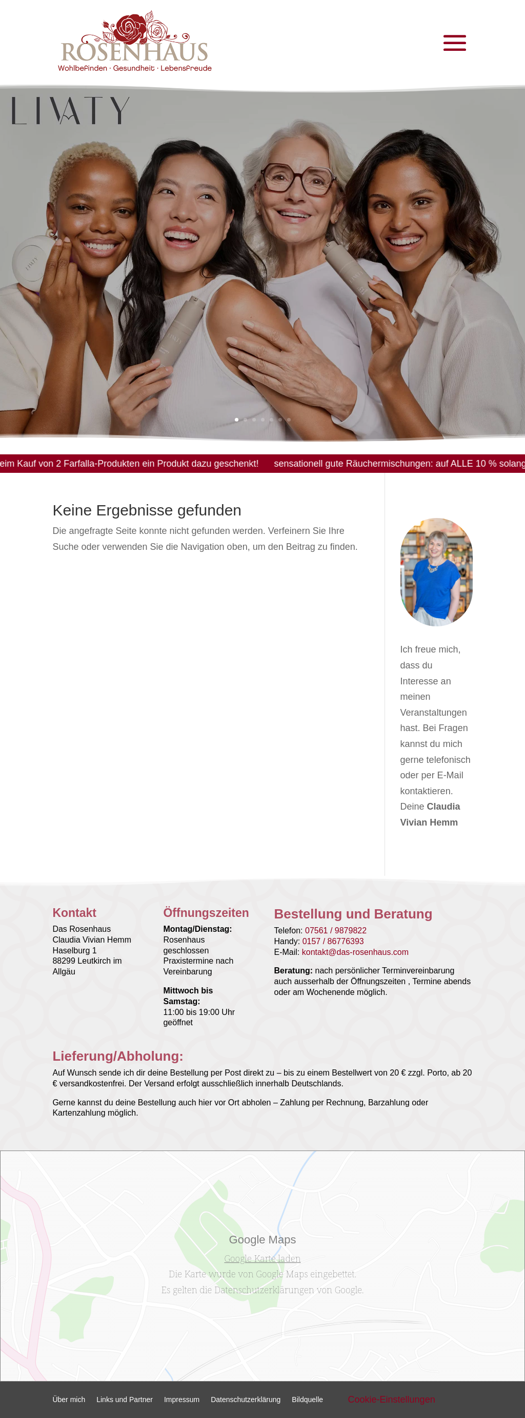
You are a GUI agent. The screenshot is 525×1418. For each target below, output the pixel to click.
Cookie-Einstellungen (391, 1399)
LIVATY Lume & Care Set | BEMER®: (213, 233)
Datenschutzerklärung (245, 1400)
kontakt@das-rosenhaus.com (355, 952)
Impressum (181, 1400)
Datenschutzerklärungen (264, 1289)
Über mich (68, 1400)
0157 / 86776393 (333, 941)
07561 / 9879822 (336, 930)
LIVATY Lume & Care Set (137, 313)
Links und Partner (124, 1400)
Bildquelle (307, 1400)
